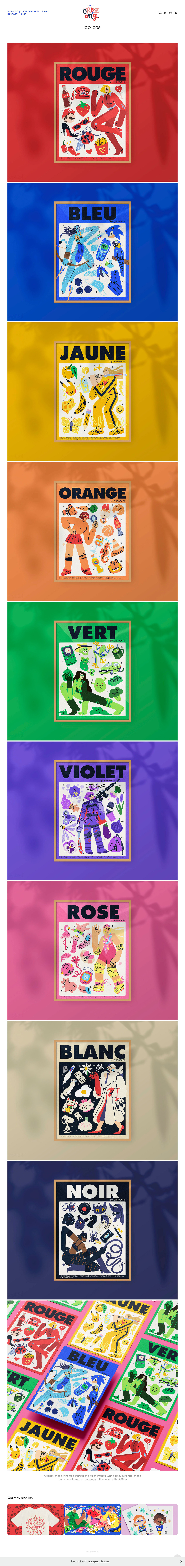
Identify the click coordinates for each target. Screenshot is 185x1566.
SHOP (23, 14)
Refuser (104, 1561)
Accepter (93, 1561)
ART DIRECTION (31, 11)
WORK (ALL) (13, 11)
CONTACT (12, 14)
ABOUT (45, 11)
